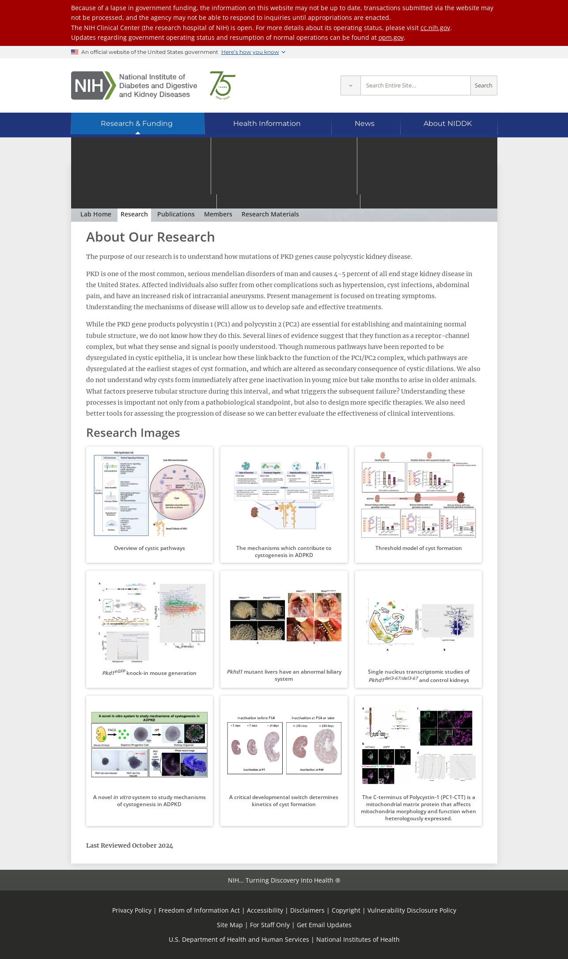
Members (218, 214)
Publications (176, 214)
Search (483, 85)
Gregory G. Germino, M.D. (167, 192)
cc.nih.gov (435, 27)
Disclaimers (307, 910)
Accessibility (265, 910)
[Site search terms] (415, 85)
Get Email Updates (324, 925)
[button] (149, 505)
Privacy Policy (131, 910)
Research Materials (270, 214)
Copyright (346, 910)
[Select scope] (350, 85)
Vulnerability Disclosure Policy (411, 910)
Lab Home (95, 214)
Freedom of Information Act (199, 910)
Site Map (230, 925)
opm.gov (391, 37)
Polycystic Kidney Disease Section (155, 178)
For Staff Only (270, 925)
